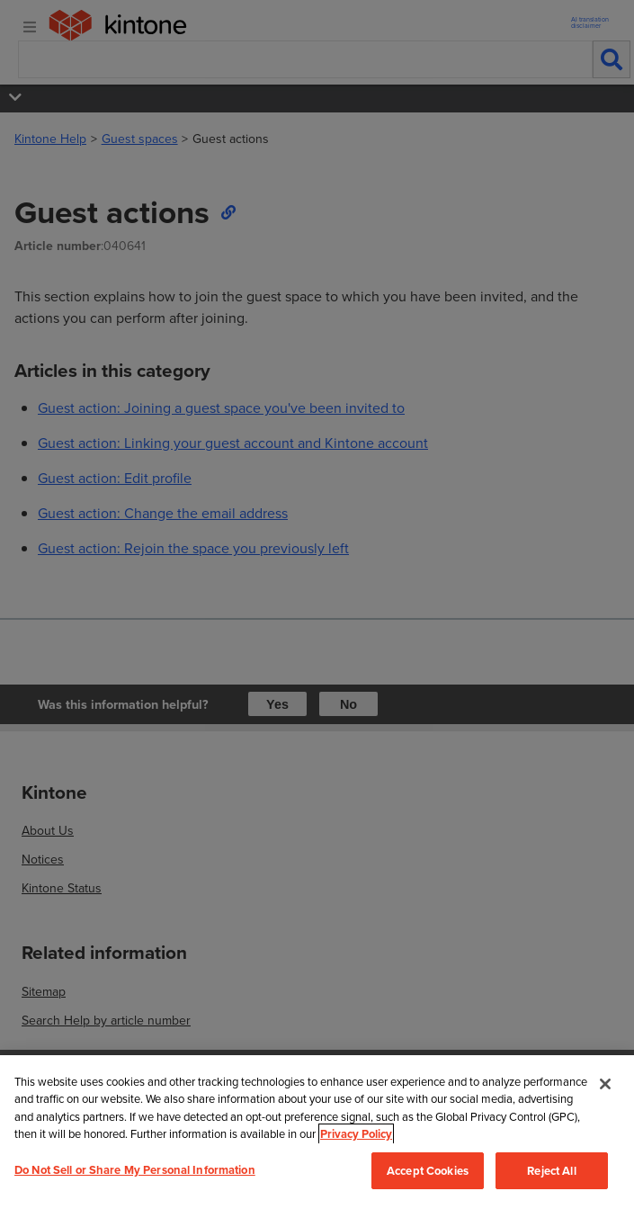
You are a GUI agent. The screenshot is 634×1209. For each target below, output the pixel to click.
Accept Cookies (428, 1170)
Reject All (551, 1170)
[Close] (605, 1084)
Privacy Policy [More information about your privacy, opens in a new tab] (356, 1133)
